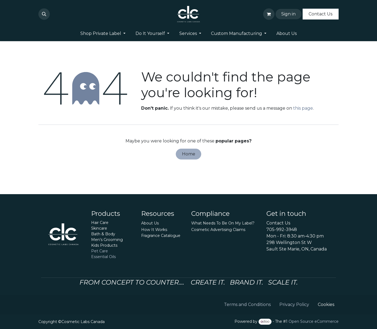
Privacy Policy (294, 304)
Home (188, 154)
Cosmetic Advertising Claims (218, 229)
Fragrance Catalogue (160, 235)
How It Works (154, 229)
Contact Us (320, 14)
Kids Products (104, 245)
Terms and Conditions (247, 304)
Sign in (288, 14)
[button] (44, 14)
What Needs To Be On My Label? (222, 223)
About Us (150, 223)
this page (303, 108)
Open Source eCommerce (314, 321)
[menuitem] (102, 33)
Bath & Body (103, 234)
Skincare (99, 228)
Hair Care (99, 222)
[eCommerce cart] (269, 14)
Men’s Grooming (107, 239)
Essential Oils (103, 256)
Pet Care (99, 251)
